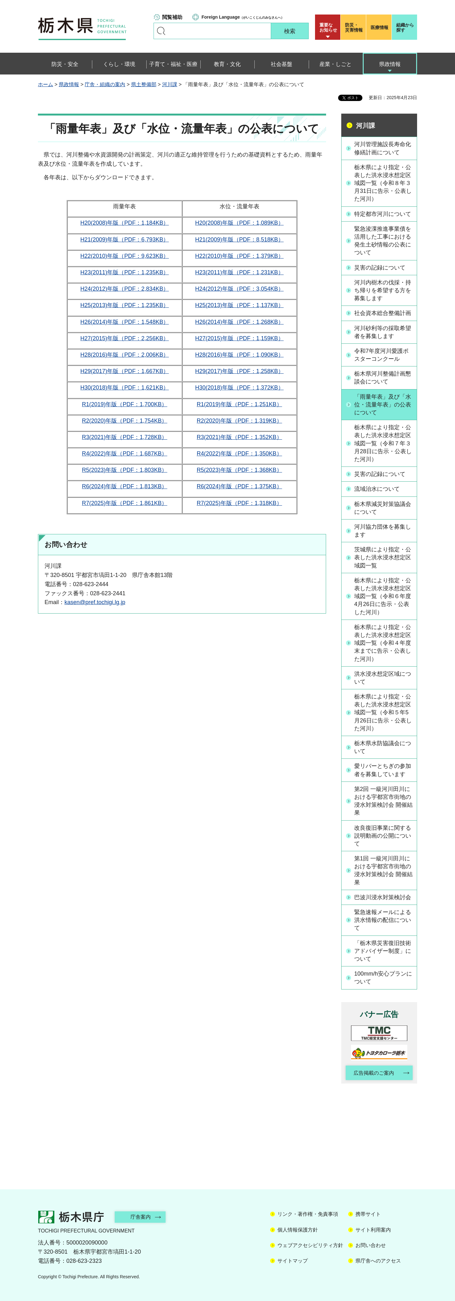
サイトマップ (292, 1260)
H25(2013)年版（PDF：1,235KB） (124, 305)
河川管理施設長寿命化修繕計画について (382, 148)
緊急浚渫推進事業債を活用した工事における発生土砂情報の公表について (382, 241)
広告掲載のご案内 (374, 1073)
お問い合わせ (370, 1245)
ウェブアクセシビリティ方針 (310, 1245)
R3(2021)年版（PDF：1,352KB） (239, 437)
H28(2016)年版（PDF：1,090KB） (239, 355)
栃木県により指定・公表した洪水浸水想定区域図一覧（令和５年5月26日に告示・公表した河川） (383, 712)
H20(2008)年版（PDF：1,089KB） (239, 223)
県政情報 (69, 84)
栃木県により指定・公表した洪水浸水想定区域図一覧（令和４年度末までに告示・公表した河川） (382, 643)
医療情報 (379, 27)
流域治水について (377, 489)
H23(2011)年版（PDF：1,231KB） (239, 272)
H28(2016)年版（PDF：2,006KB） (124, 355)
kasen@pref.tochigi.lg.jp (94, 602)
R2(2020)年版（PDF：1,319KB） (239, 421)
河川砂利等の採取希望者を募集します (382, 332)
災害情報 (354, 27)
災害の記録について (379, 267)
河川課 (169, 84)
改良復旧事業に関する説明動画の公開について (382, 836)
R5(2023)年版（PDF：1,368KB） (239, 470)
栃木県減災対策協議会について (382, 508)
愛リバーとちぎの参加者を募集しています (382, 770)
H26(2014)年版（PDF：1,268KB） (239, 322)
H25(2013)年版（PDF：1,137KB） (239, 305)
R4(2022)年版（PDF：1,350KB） (239, 453)
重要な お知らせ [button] (328, 27)
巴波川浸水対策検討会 (382, 897)
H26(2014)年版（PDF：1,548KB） (124, 322)
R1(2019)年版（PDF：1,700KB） (124, 404)
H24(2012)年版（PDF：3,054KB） (239, 289)
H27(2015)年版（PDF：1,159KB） (239, 338)
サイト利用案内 (373, 1230)
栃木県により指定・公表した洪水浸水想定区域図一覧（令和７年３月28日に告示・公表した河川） (383, 443)
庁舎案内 (140, 1217)
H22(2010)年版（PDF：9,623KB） (124, 256)
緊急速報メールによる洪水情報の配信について (382, 920)
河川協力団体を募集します (382, 531)
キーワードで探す (161, 31)
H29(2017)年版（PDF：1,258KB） (239, 371)
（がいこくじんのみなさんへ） (243, 17)
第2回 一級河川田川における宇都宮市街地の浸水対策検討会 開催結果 (383, 801)
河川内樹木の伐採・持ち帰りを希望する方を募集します (382, 290)
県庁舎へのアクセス (378, 1260)
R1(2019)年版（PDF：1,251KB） (239, 404)
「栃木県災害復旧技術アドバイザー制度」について (382, 951)
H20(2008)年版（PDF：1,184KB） (124, 223)
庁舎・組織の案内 (105, 84)
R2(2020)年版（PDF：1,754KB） (124, 421)
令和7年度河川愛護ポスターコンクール (381, 355)
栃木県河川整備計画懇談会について (382, 378)
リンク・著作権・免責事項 (307, 1214)
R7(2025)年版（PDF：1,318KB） (239, 503)
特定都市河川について (382, 214)
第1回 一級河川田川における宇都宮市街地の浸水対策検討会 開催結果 (383, 870)
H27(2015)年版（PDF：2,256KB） (124, 338)
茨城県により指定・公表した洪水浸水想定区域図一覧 (382, 557)
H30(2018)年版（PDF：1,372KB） (239, 387)
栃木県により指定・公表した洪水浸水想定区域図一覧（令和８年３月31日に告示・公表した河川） (383, 183)
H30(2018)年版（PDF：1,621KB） (124, 387)
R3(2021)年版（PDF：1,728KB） (124, 437)
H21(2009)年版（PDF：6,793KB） (124, 239)
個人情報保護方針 (297, 1230)
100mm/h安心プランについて (383, 978)
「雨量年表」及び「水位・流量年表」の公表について (382, 405)
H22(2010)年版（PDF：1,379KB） (239, 256)
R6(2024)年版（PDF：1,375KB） (239, 486)
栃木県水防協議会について (382, 747)
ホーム (45, 84)
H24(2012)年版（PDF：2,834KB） (124, 289)
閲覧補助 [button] (172, 17)
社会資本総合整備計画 (382, 313)
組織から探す (405, 27)
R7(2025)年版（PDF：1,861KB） (124, 503)
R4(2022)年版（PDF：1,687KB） (124, 453)
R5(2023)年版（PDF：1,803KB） (124, 470)
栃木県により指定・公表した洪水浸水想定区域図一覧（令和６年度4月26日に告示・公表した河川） (382, 596)
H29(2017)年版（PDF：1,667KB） (124, 371)
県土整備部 (143, 84)
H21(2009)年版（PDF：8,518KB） (239, 239)
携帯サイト (368, 1214)
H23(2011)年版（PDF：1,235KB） (124, 272)
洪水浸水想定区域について (382, 678)
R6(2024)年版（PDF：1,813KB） (124, 486)
